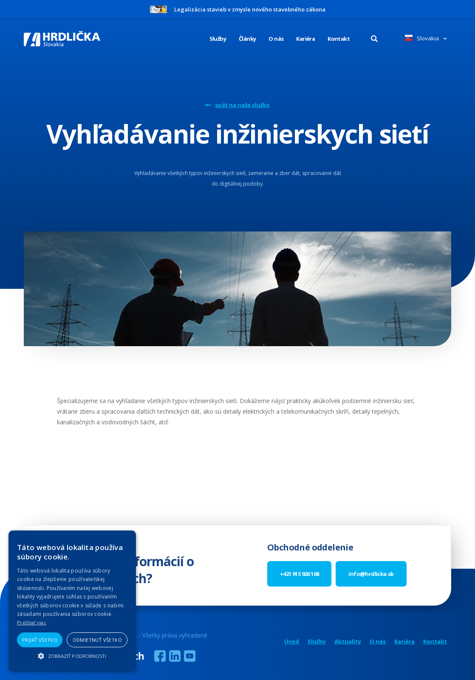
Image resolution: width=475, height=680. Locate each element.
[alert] (72, 601)
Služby (317, 641)
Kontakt (339, 38)
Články (247, 38)
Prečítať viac (31, 622)
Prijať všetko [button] (39, 640)
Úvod (291, 641)
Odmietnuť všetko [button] (97, 640)
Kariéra (305, 38)
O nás (276, 38)
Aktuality (347, 641)
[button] (72, 656)
